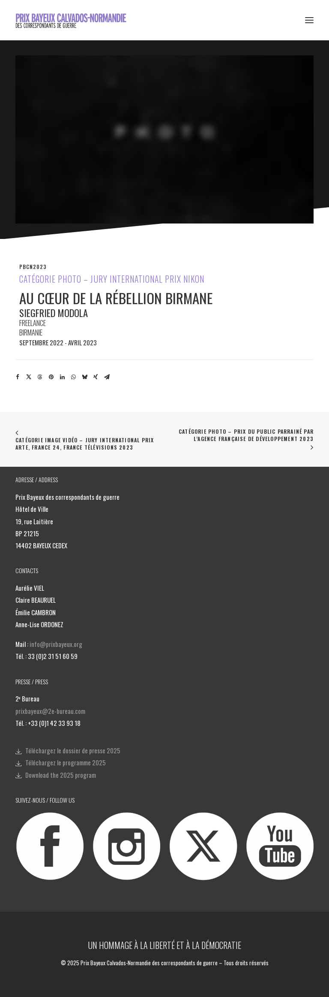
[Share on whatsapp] (73, 377)
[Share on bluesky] (84, 377)
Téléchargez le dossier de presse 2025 (72, 750)
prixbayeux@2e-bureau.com (50, 711)
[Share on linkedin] (62, 377)
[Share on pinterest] (51, 377)
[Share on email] (107, 377)
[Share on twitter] (29, 377)
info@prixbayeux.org (56, 644)
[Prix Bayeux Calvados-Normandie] (76, 20)
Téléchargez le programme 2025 (65, 762)
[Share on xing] (95, 377)
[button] (309, 20)
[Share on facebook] (17, 377)
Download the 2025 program (60, 774)
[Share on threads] (40, 377)
